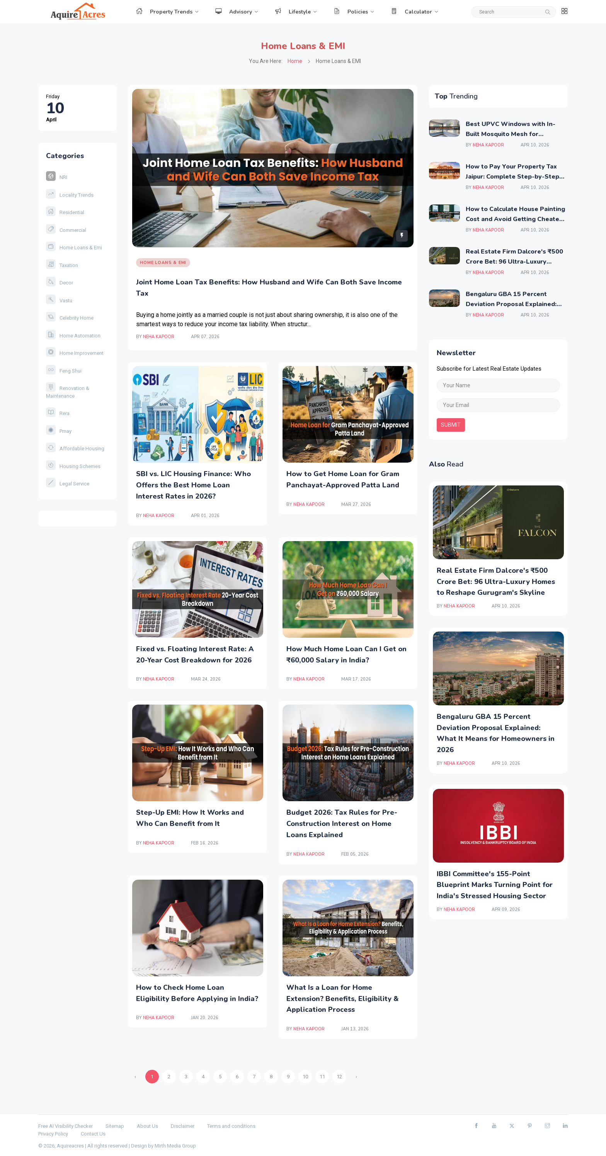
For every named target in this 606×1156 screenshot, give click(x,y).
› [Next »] (356, 1076)
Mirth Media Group (175, 1146)
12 (339, 1076)
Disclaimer (182, 1126)
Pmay (58, 431)
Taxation (62, 265)
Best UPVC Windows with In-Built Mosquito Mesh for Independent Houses (510, 134)
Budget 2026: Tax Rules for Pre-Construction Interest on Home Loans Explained (341, 823)
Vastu (59, 300)
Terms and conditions (231, 1126)
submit (451, 425)
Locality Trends (70, 195)
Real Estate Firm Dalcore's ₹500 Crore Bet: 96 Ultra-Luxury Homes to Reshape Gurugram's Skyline (496, 582)
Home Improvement (75, 353)
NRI (56, 177)
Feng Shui (64, 371)
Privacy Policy (53, 1134)
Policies (351, 11)
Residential (65, 212)
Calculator (411, 11)
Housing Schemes (73, 466)
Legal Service (67, 484)
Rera (58, 413)
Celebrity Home (70, 318)
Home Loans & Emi (74, 247)
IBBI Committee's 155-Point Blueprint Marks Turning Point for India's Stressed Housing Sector (495, 885)
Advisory (233, 11)
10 (305, 1076)
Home (295, 61)
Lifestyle (293, 11)
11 (322, 1076)
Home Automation (73, 336)
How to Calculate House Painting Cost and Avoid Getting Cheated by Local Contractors (515, 219)
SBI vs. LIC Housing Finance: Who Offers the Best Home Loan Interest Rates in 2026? (193, 485)
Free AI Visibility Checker (65, 1126)
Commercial (66, 230)
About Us (147, 1126)
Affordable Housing (75, 448)
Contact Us (93, 1134)
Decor (59, 283)
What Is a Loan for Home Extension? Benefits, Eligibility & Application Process (342, 999)
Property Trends (164, 11)
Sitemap (115, 1126)
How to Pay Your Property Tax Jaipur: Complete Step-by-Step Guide (512, 176)
